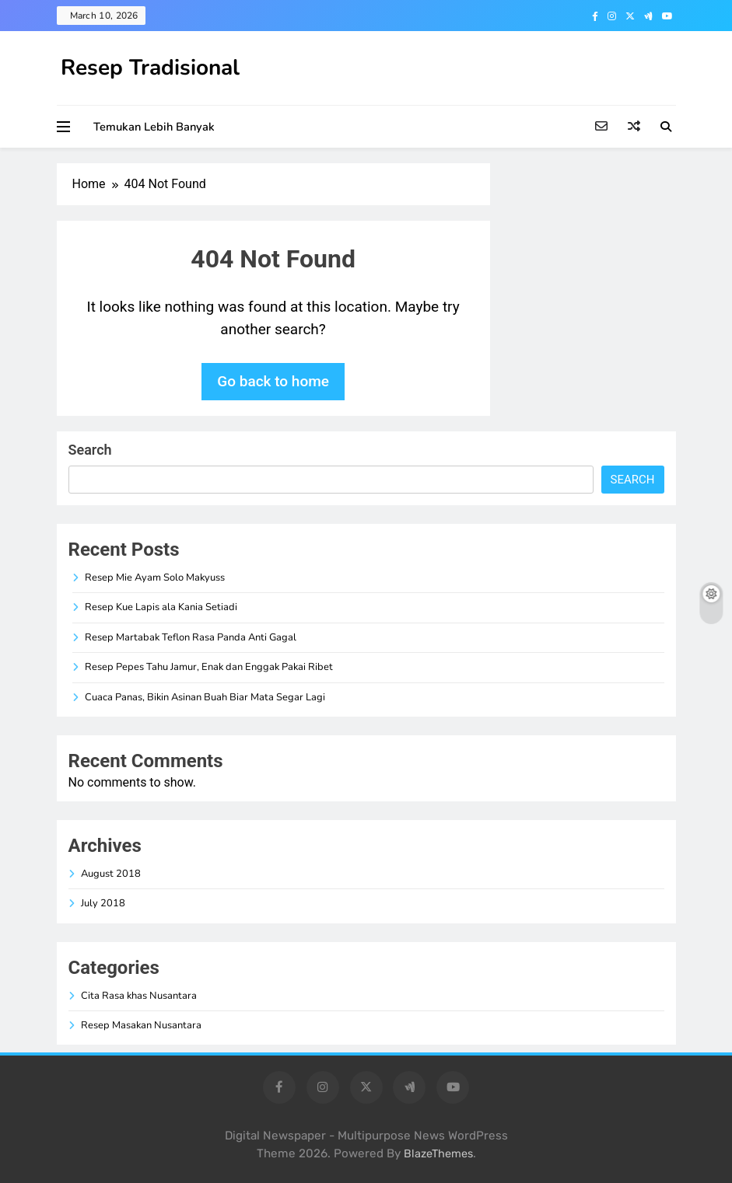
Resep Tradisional (150, 67)
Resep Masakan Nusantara (141, 1025)
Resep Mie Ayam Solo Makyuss (155, 578)
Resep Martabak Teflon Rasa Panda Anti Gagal (190, 637)
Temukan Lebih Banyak (154, 126)
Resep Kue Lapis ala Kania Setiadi (161, 607)
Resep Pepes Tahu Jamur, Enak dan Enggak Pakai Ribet (209, 667)
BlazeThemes (438, 1153)
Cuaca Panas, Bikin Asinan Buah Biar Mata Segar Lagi (205, 697)
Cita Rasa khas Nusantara (139, 996)
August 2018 (111, 874)
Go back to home (273, 381)
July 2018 (103, 903)
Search (90, 449)
